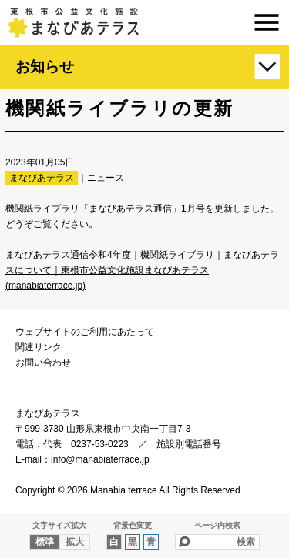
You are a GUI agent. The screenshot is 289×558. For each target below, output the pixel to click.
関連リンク (38, 347)
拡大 (75, 541)
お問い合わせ (43, 362)
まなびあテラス (144, 22)
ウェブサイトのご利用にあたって (84, 331)
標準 (44, 541)
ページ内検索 (217, 525)
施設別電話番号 (188, 444)
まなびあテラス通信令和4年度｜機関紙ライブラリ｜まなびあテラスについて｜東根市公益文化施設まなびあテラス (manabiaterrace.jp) (142, 270)
